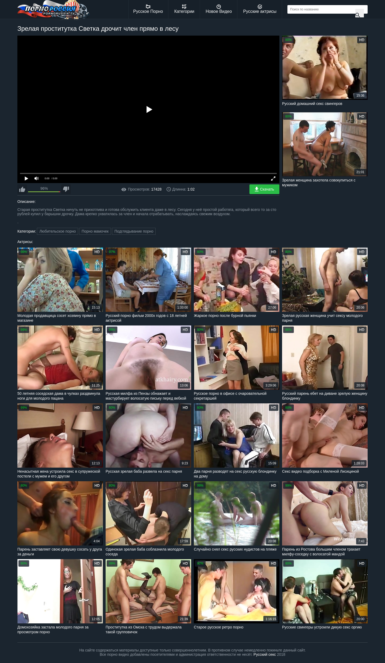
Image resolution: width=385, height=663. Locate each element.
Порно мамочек (95, 231)
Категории (184, 9)
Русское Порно (148, 9)
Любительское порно (57, 231)
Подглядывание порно (133, 231)
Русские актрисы (259, 9)
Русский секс (264, 654)
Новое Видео (219, 9)
